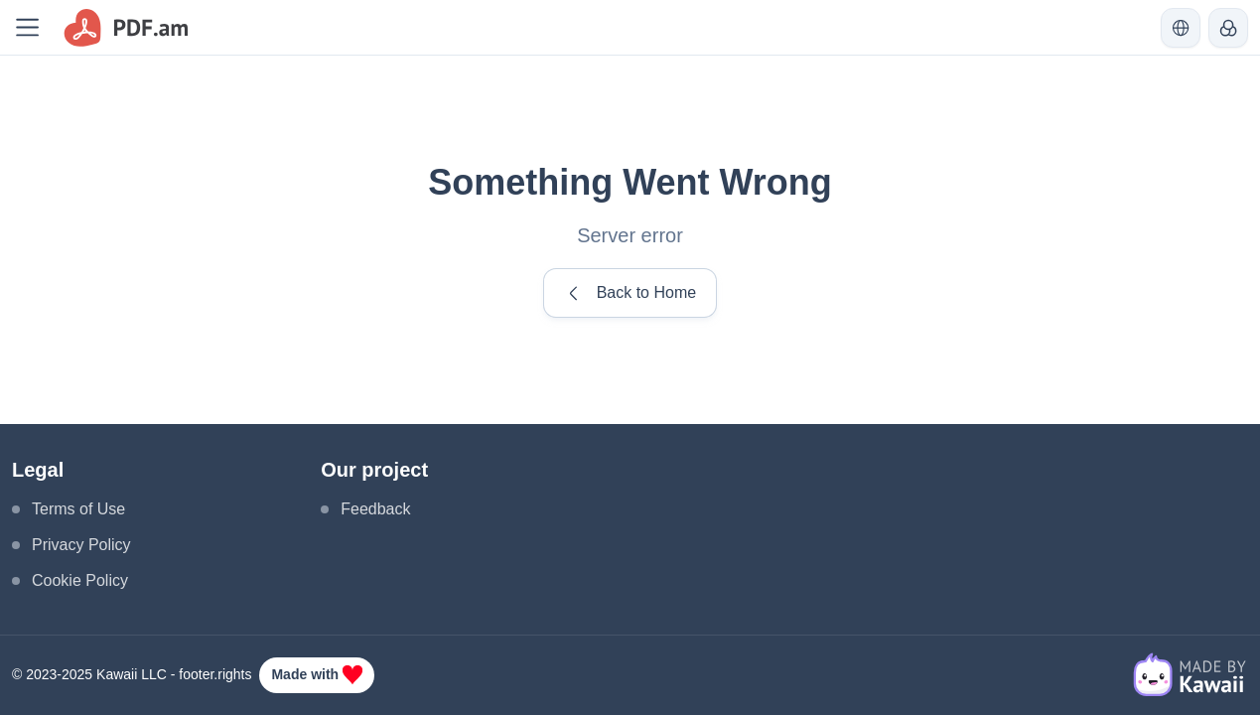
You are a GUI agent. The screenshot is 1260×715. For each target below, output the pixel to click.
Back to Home (630, 293)
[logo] (127, 28)
